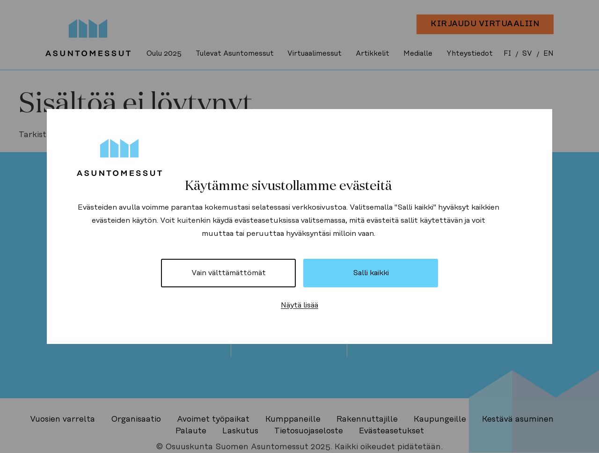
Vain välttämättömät (228, 273)
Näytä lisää (299, 305)
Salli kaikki (371, 273)
